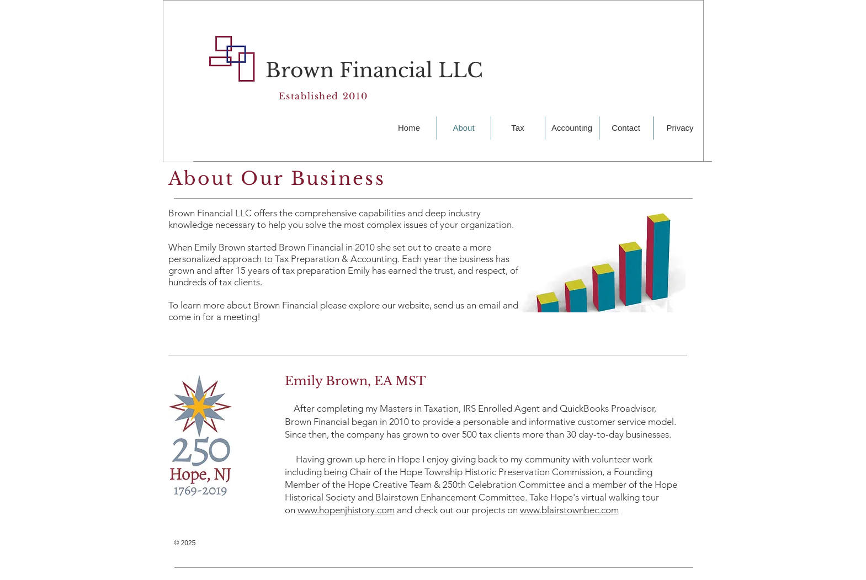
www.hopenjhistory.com (346, 509)
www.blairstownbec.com (569, 509)
